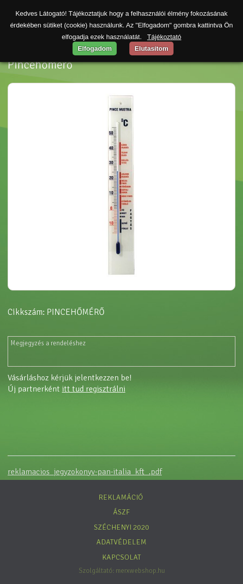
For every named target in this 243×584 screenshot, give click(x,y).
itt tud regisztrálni (93, 389)
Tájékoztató (164, 37)
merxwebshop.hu (140, 570)
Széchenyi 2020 (121, 527)
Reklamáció (120, 497)
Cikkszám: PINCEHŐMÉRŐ (56, 312)
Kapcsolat (121, 557)
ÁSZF (121, 511)
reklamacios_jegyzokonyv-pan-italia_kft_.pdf (85, 472)
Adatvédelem (121, 541)
